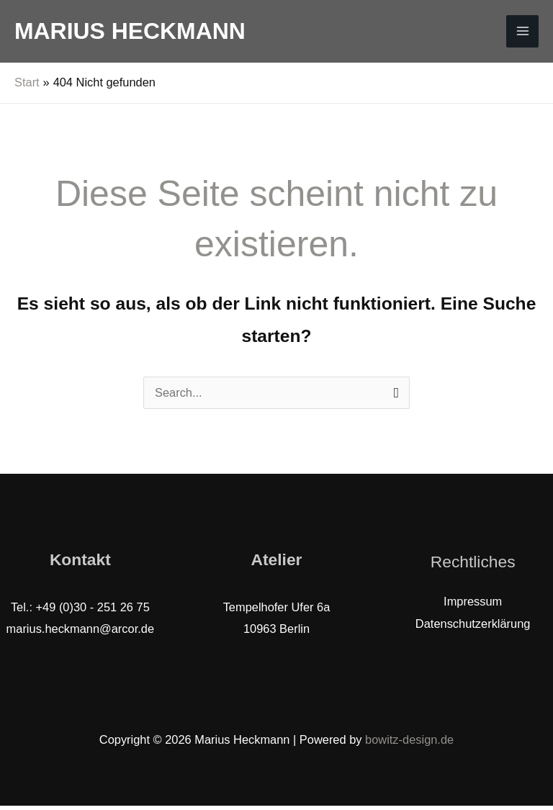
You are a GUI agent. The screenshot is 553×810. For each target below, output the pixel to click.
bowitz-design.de (409, 743)
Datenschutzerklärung (473, 627)
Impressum (473, 606)
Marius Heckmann (130, 33)
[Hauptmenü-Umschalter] (522, 34)
